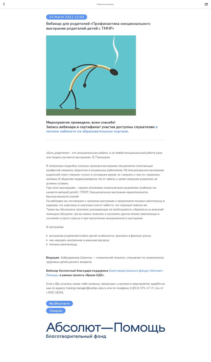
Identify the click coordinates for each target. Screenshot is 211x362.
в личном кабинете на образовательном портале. (102, 129)
